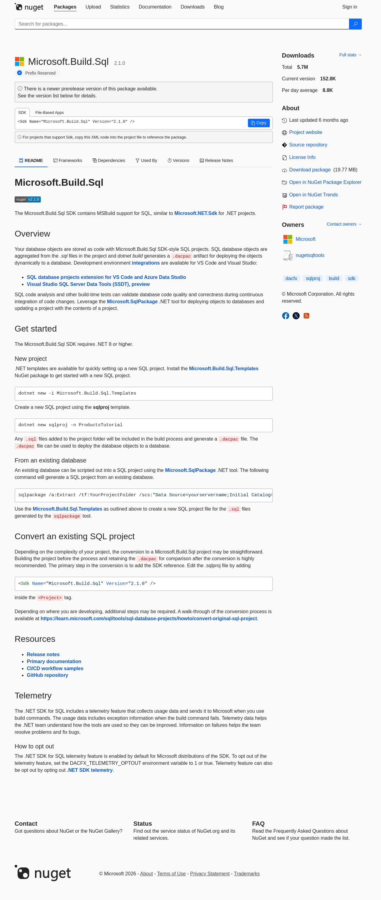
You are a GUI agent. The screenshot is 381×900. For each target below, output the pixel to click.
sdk (351, 278)
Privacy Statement (210, 873)
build (334, 278)
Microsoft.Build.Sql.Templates (224, 368)
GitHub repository (47, 675)
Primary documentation (54, 661)
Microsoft (306, 239)
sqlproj (313, 278)
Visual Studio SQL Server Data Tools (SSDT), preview (88, 284)
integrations (146, 262)
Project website (306, 132)
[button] (259, 123)
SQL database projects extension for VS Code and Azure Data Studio (106, 277)
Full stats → (350, 54)
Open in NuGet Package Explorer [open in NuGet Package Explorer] (325, 182)
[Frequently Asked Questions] (258, 823)
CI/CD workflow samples (55, 668)
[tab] (65, 7)
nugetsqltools (310, 255)
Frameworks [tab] (67, 160)
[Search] (355, 24)
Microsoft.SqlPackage (132, 301)
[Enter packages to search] (182, 24)
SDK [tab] (22, 112)
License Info (302, 157)
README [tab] (31, 160)
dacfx (291, 278)
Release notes (43, 654)
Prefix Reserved (40, 73)
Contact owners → (344, 224)
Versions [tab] (178, 160)
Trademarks (247, 873)
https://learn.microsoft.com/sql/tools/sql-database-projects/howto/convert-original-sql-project (149, 618)
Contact (26, 823)
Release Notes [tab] (216, 160)
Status (142, 823)
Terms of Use (171, 873)
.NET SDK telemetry (90, 770)
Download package (310, 169)
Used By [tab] (146, 160)
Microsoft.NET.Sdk (196, 213)
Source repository (308, 144)
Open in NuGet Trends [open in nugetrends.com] (313, 194)
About (146, 873)
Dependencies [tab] (109, 160)
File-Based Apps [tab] (49, 112)
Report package (306, 206)
